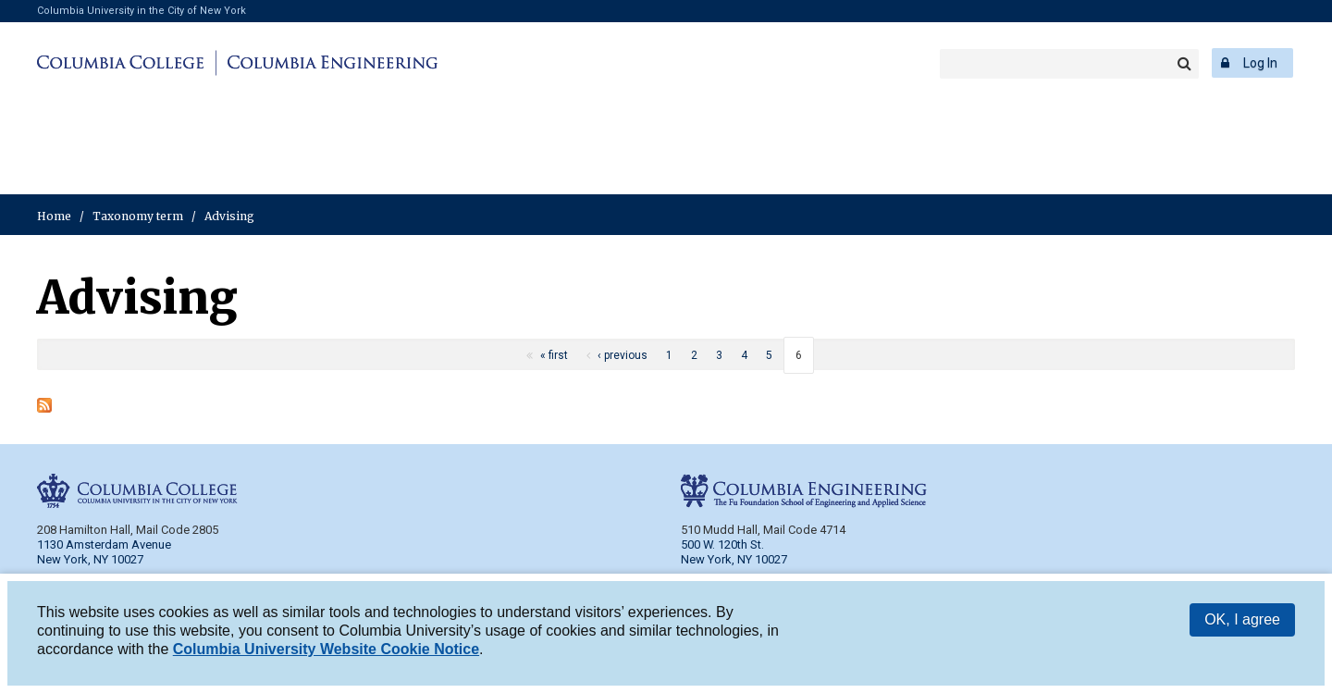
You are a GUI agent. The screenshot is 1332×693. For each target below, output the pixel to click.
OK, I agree (1242, 622)
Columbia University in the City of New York (141, 11)
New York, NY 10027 (734, 559)
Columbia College (123, 63)
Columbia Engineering (330, 63)
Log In (1260, 63)
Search (1184, 64)
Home (54, 216)
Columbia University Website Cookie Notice (326, 652)
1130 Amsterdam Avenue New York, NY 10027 (104, 552)
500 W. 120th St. (722, 544)
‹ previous (623, 355)
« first (554, 355)
